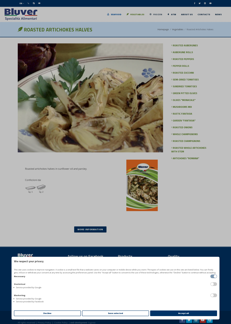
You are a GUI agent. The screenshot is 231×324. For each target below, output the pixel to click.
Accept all (183, 313)
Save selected (115, 313)
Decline (47, 313)
